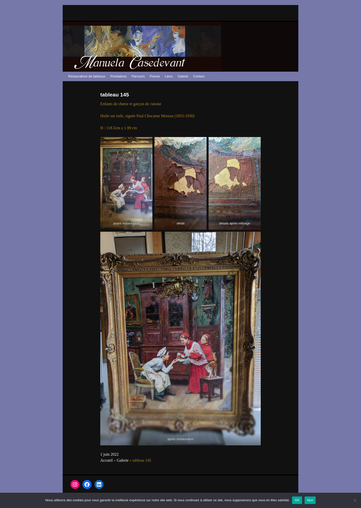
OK (297, 500)
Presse (155, 76)
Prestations (118, 76)
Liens (169, 76)
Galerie (183, 76)
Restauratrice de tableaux (86, 76)
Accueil (106, 460)
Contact (199, 76)
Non (310, 500)
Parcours (138, 76)
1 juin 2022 (109, 454)
